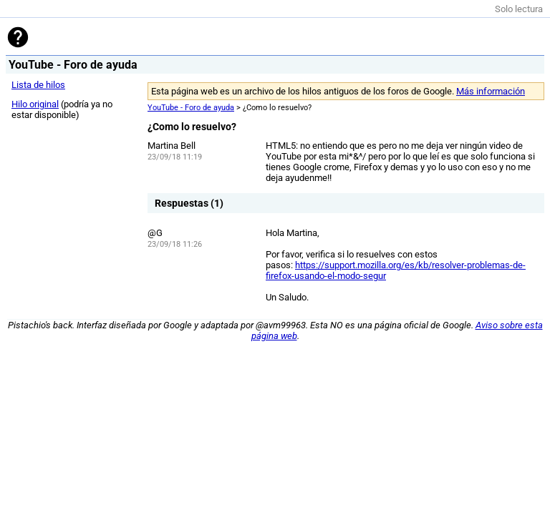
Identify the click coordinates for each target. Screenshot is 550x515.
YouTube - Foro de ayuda (191, 107)
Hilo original (35, 104)
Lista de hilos (38, 84)
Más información (490, 91)
